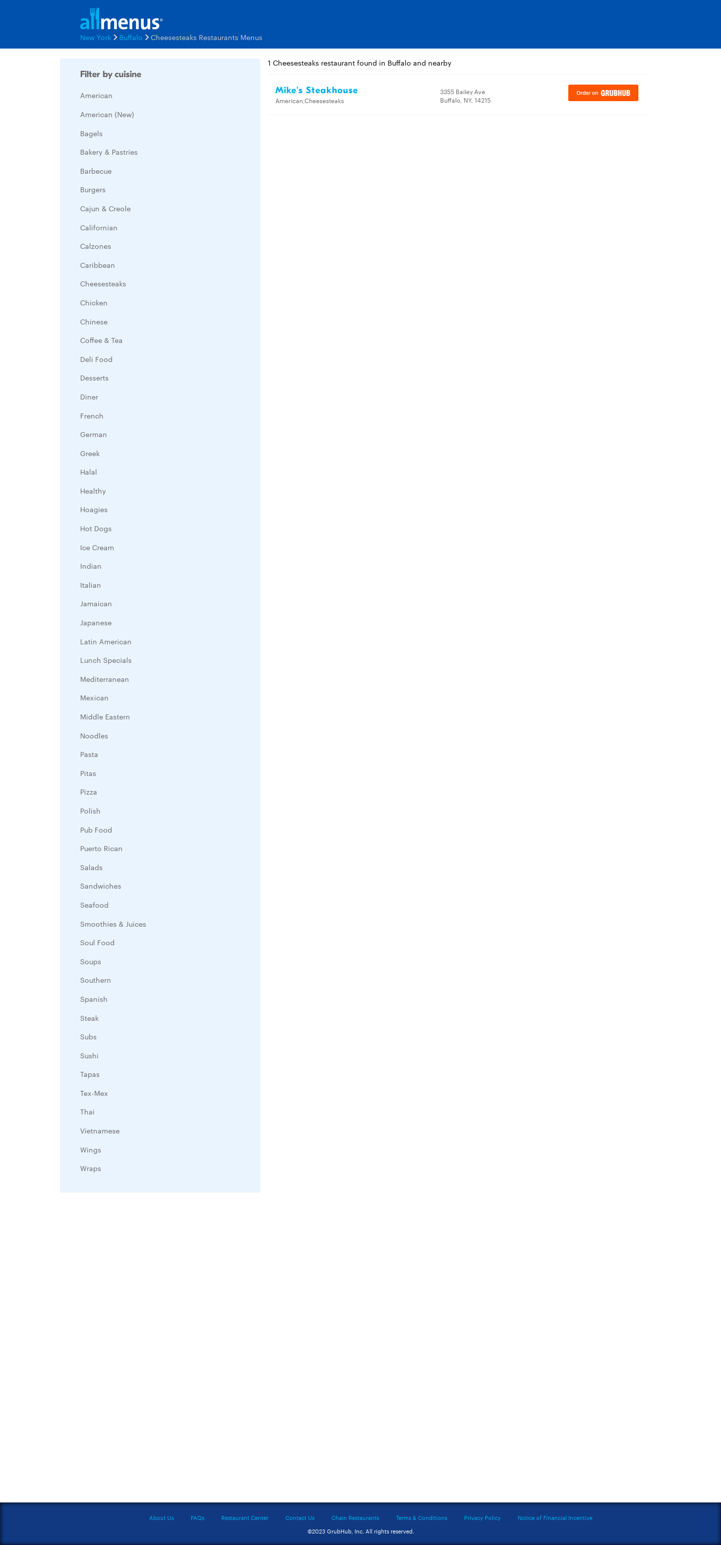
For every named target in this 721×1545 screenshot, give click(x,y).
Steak (89, 1018)
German (93, 434)
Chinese (94, 321)
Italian (90, 585)
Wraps (90, 1168)
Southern (95, 980)
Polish (90, 811)
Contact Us (299, 1517)
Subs (88, 1036)
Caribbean (97, 265)
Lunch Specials (106, 660)
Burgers (93, 189)
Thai (87, 1111)
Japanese (96, 622)
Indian (91, 566)
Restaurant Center (244, 1517)
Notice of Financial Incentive (555, 1517)
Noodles (94, 735)
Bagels (91, 133)
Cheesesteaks (103, 283)
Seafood (94, 905)
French (92, 416)
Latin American (106, 641)
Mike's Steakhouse (316, 90)
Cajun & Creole (105, 208)
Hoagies (94, 509)
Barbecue (96, 171)
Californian (99, 227)
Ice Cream (97, 547)
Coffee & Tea (101, 340)
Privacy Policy (482, 1517)
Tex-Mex (94, 1093)
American (96, 95)
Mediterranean (104, 679)
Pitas (88, 773)
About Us (161, 1517)
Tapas (90, 1074)
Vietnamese (100, 1130)
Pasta (89, 754)
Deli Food (96, 359)
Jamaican (96, 603)
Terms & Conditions (421, 1517)
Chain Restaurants (355, 1517)
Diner (89, 397)
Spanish (94, 999)
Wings (90, 1149)
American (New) (107, 114)
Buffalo (131, 37)
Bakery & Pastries (109, 152)
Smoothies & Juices (113, 924)
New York (95, 37)
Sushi (89, 1055)
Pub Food (96, 830)
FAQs (197, 1517)
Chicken (94, 302)
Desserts (94, 377)
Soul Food (97, 942)
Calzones (95, 246)
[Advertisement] (135, 1350)
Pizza (88, 792)
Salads (91, 867)
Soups (90, 961)
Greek (90, 453)
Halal (88, 472)
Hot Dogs (96, 528)
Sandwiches (100, 886)
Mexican (94, 697)
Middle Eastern (105, 716)
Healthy (93, 491)
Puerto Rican (101, 848)
